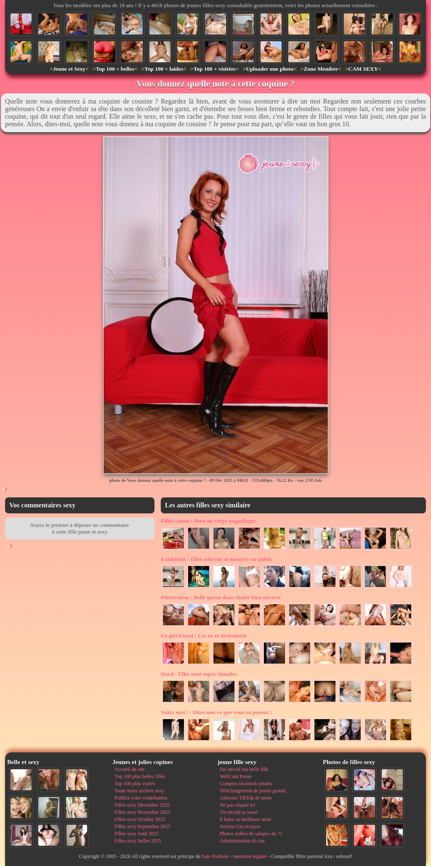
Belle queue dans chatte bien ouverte (221, 597)
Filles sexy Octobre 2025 (139, 819)
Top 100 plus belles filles (139, 776)
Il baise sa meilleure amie (245, 819)
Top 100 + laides (163, 69)
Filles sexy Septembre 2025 (142, 826)
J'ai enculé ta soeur (239, 812)
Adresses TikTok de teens (245, 798)
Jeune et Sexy (69, 69)
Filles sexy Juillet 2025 (137, 841)
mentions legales (250, 856)
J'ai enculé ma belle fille (244, 769)
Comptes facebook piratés (246, 783)
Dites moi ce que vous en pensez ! (216, 712)
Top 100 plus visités (134, 783)
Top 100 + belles (115, 69)
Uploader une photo (269, 69)
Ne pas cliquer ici (237, 805)
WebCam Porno (236, 776)
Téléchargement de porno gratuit (253, 791)
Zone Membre (321, 69)
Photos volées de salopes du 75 (251, 834)
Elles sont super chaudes (199, 674)
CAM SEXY (363, 69)
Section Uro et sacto (240, 826)
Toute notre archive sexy (139, 791)
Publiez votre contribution (140, 798)
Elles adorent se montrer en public (217, 559)
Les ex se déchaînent (204, 635)
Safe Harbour (215, 856)
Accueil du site (129, 769)
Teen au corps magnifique (208, 521)
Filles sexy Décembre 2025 (142, 805)
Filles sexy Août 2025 (136, 834)
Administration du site (242, 841)
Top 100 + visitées (215, 69)
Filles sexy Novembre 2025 (142, 812)
